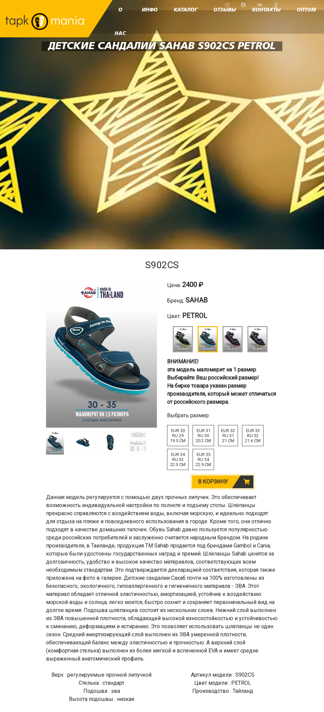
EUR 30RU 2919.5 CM (178, 435)
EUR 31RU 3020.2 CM (203, 435)
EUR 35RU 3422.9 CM (203, 459)
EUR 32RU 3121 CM (228, 435)
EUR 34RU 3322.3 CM (178, 459)
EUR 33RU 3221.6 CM (252, 435)
